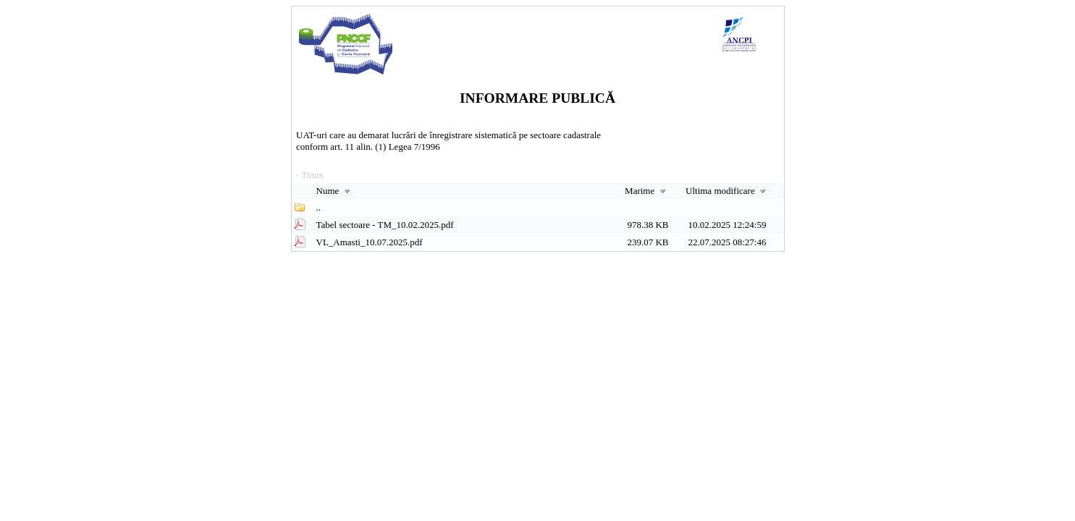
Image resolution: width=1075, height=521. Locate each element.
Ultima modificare (727, 190)
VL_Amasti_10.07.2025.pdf (369, 242)
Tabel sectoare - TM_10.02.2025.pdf (385, 224)
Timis (312, 174)
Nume (334, 190)
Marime (646, 190)
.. (318, 207)
